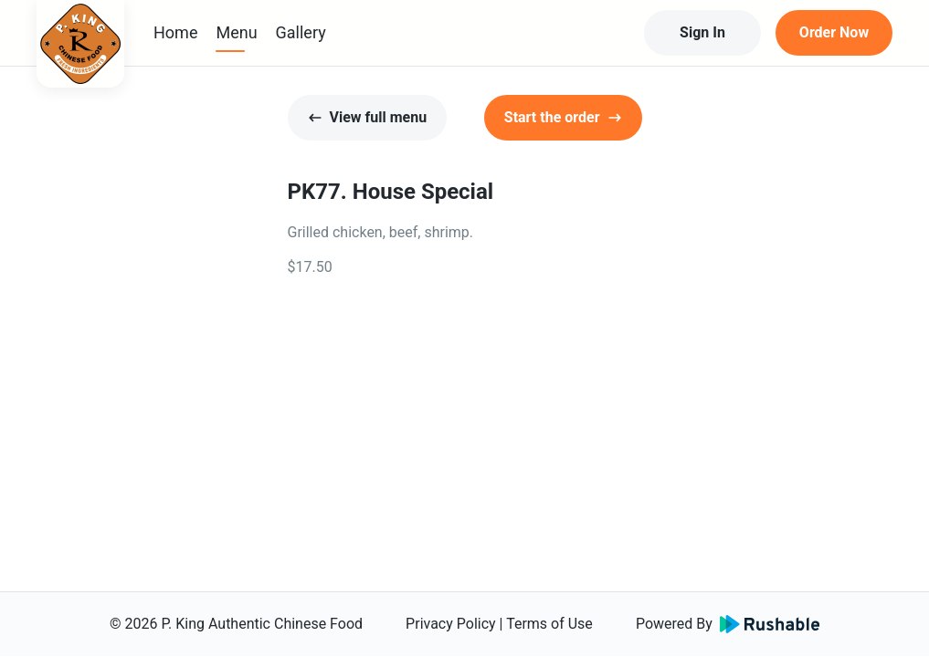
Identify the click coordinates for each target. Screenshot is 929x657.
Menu (236, 32)
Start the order (563, 117)
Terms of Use (549, 623)
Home (175, 32)
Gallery (301, 32)
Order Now (834, 32)
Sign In (702, 32)
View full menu (368, 117)
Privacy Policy (451, 623)
